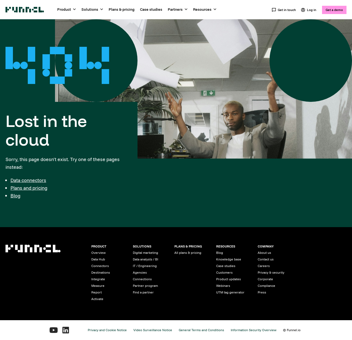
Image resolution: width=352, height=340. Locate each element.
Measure (98, 286)
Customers (224, 272)
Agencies (140, 272)
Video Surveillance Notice (152, 330)
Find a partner (143, 292)
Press (262, 292)
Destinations (100, 272)
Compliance (266, 286)
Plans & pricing (121, 9)
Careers (264, 266)
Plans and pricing (28, 188)
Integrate (98, 279)
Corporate (265, 279)
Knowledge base (228, 259)
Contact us (266, 259)
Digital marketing (145, 253)
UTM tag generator (230, 292)
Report (96, 292)
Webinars (223, 286)
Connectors (100, 266)
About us (264, 253)
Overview (98, 253)
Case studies (151, 9)
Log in (308, 10)
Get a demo (334, 10)
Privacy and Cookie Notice (107, 330)
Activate (97, 299)
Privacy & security (271, 272)
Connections (142, 279)
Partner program (145, 286)
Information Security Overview (253, 330)
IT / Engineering (145, 266)
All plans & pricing (187, 253)
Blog (15, 195)
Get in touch (284, 10)
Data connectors (28, 180)
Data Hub (98, 259)
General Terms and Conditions (201, 330)
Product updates (228, 279)
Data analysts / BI (145, 259)
